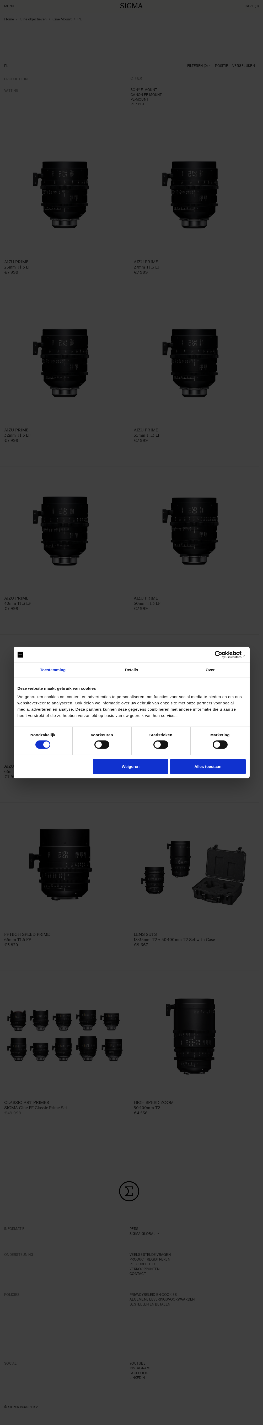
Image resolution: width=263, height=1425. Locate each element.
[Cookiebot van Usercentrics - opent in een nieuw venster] (223, 655)
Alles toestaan (207, 766)
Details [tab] (131, 670)
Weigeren (130, 766)
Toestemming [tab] (53, 670)
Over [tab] (210, 670)
